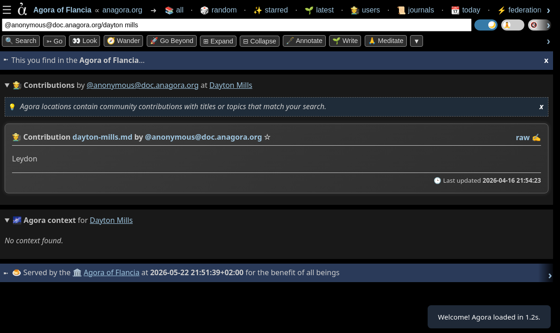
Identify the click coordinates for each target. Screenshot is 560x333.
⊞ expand (218, 41)
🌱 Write (345, 40)
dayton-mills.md (102, 137)
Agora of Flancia (113, 272)
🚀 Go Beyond (171, 40)
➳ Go (54, 41)
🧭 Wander (123, 40)
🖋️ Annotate (304, 40)
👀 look (84, 40)
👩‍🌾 (16, 137)
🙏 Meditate (386, 40)
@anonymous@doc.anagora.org (143, 85)
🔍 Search (21, 40)
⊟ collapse (259, 41)
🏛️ (78, 272)
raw (523, 137)
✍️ (536, 137)
